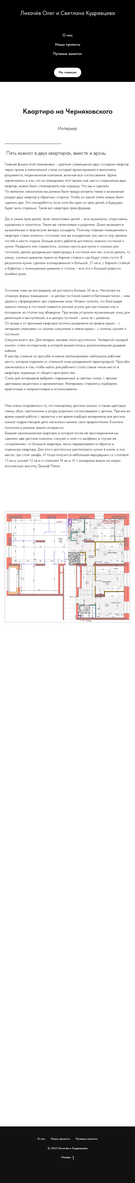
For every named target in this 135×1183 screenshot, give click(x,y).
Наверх (67, 1157)
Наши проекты (67, 44)
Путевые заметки (67, 53)
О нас (68, 35)
